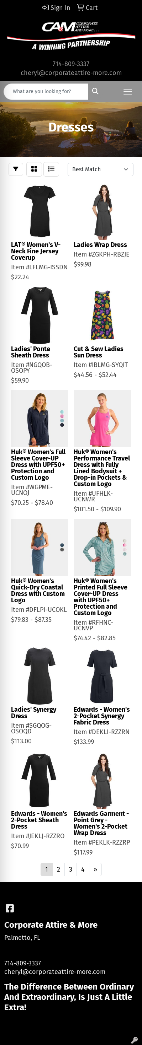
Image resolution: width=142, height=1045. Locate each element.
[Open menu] (128, 92)
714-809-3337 (71, 64)
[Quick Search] (46, 92)
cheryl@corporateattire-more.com (71, 73)
